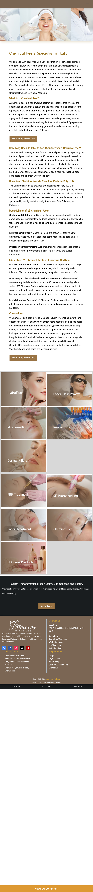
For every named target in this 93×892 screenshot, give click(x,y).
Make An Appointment (23, 139)
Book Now (46, 606)
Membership (54, 662)
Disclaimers (47, 682)
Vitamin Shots (10, 671)
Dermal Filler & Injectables (16, 656)
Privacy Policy (37, 682)
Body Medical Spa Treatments (17, 662)
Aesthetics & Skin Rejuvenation (17, 659)
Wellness (8, 665)
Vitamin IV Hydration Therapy (17, 668)
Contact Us (53, 668)
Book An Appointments (58, 665)
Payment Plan (54, 659)
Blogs (51, 656)
